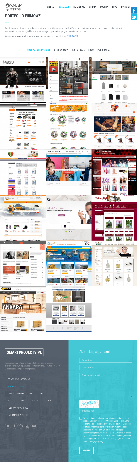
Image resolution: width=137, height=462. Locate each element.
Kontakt (125, 7)
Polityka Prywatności (18, 408)
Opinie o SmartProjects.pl (20, 393)
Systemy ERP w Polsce (18, 415)
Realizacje (63, 7)
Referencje (79, 7)
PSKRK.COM (72, 36)
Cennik (92, 7)
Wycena (104, 7)
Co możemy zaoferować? (19, 379)
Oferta (50, 7)
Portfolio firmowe (16, 386)
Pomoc (49, 400)
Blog (114, 7)
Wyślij (86, 450)
